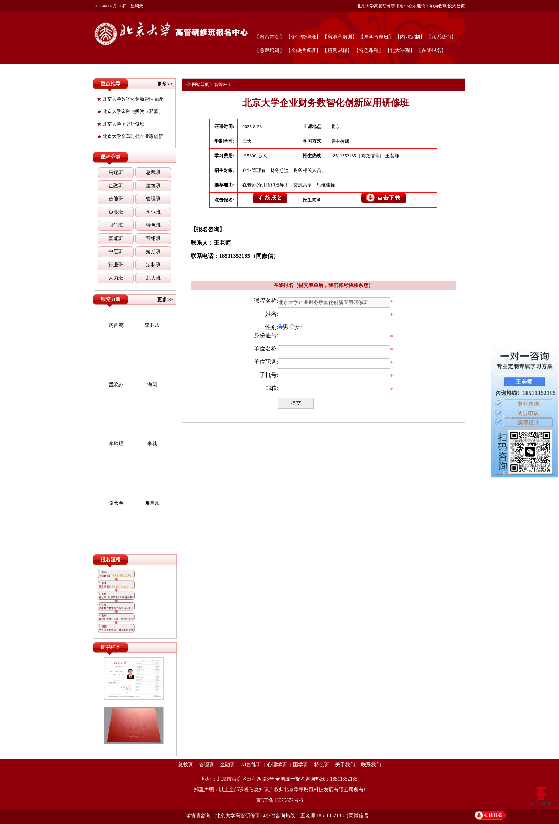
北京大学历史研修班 (120, 124)
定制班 (153, 264)
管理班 (153, 198)
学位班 (153, 212)
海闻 (152, 384)
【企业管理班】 (303, 37)
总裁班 (153, 172)
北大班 (153, 278)
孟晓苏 (116, 384)
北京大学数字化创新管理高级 (130, 99)
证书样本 (110, 647)
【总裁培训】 (269, 50)
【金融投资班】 (303, 50)
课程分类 (110, 157)
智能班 (115, 198)
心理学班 (277, 764)
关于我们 (345, 764)
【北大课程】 (400, 50)
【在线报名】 (431, 50)
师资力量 (110, 299)
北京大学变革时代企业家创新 (130, 136)
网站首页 (200, 84)
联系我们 (371, 764)
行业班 (115, 264)
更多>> (165, 84)
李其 (152, 443)
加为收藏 (438, 6)
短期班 (115, 212)
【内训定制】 (410, 37)
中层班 (115, 251)
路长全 (116, 503)
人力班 (115, 278)
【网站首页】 (269, 37)
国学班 (115, 225)
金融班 (115, 185)
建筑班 (153, 185)
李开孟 (152, 325)
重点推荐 (110, 83)
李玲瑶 (116, 443)
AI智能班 (251, 764)
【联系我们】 (441, 37)
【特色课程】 (369, 50)
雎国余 (152, 503)
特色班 (153, 225)
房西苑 (116, 325)
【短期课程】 (337, 50)
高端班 (115, 172)
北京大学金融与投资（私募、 (130, 111)
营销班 (153, 238)
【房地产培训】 (339, 37)
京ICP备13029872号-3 (279, 800)
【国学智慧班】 (376, 37)
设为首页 (456, 6)
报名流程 (110, 559)
